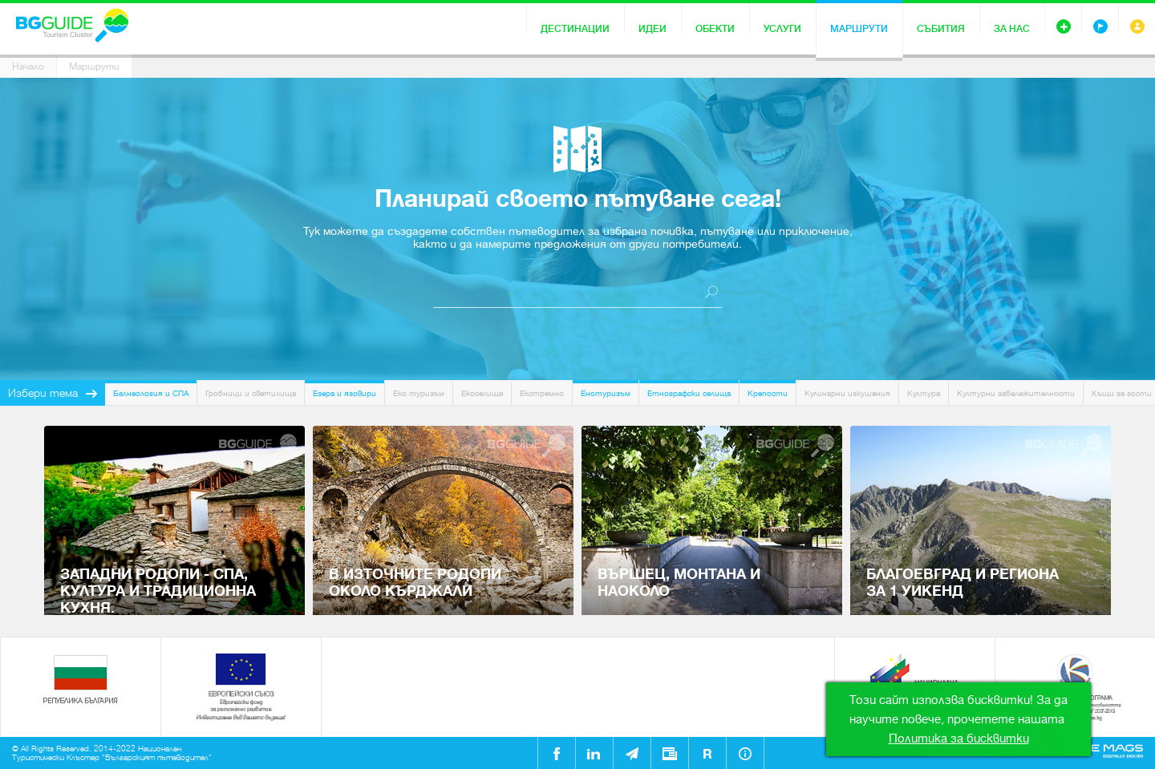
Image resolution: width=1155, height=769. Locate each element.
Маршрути (859, 28)
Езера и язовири (344, 393)
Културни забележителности (1016, 393)
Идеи (652, 28)
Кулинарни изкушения (847, 393)
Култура (923, 393)
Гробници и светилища (250, 393)
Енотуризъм (605, 393)
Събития (941, 28)
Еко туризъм (418, 393)
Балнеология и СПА (150, 393)
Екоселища (482, 393)
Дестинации (575, 28)
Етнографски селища (689, 393)
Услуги (782, 28)
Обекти (715, 28)
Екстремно (542, 393)
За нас (1012, 28)
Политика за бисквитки (959, 738)
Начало (28, 66)
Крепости (768, 393)
